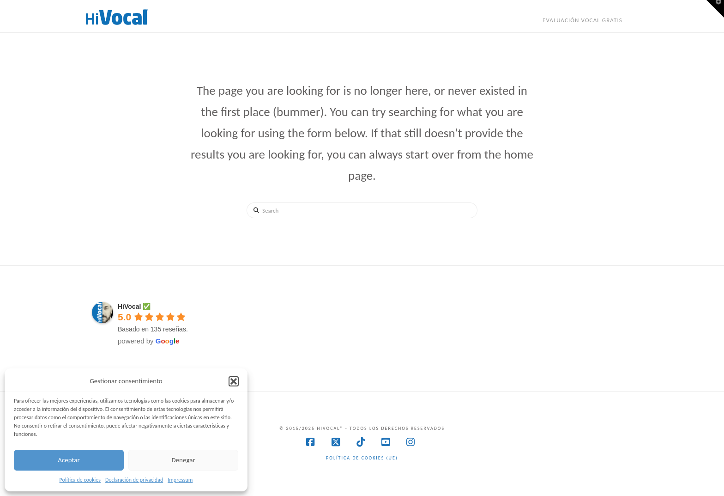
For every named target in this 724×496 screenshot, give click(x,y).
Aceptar (69, 460)
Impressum (180, 480)
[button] (233, 381)
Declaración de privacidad (134, 480)
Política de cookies (80, 480)
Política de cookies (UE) (362, 458)
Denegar (183, 460)
